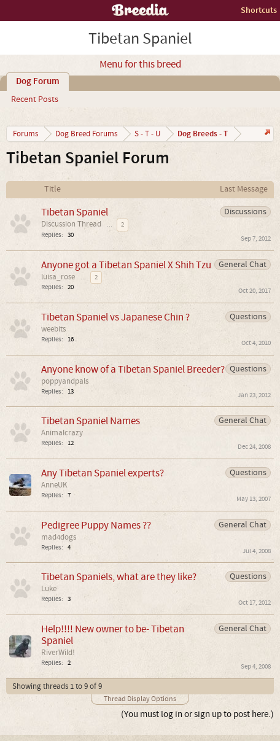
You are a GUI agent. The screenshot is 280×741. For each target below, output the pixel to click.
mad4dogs (58, 537)
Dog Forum (38, 82)
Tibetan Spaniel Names (90, 421)
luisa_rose (58, 277)
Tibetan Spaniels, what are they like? (118, 577)
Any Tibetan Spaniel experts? (102, 473)
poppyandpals (64, 381)
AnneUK (54, 485)
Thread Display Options (140, 699)
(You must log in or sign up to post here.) (197, 714)
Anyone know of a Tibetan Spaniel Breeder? (133, 369)
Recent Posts (34, 99)
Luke (48, 589)
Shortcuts (259, 10)
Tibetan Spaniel (74, 212)
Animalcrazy (62, 433)
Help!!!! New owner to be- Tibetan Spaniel (112, 635)
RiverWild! (58, 653)
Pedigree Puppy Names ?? (96, 525)
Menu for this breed (140, 64)
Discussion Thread (71, 224)
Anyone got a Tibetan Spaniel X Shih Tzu (126, 265)
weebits (53, 329)
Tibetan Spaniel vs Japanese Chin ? (115, 317)
